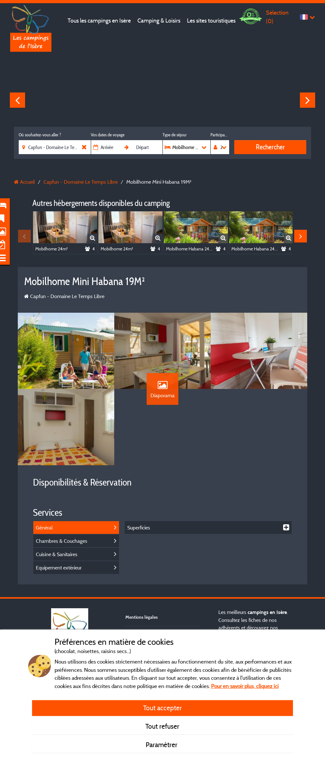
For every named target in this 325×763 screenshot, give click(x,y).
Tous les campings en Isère (99, 20)
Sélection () (277, 16)
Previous (17, 100)
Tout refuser (162, 726)
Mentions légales (141, 617)
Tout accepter (162, 708)
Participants (219, 135)
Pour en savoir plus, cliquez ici (245, 686)
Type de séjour (174, 135)
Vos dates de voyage (107, 135)
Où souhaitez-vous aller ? (40, 135)
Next (307, 100)
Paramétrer (162, 744)
